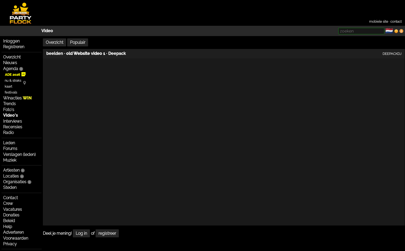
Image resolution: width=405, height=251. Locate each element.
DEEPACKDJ (392, 54)
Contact (10, 197)
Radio (8, 132)
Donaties (11, 215)
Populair (77, 42)
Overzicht (12, 57)
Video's (10, 115)
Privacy (10, 243)
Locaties (11, 176)
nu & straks (13, 80)
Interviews (12, 121)
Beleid (9, 220)
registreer (107, 233)
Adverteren (13, 232)
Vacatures (12, 209)
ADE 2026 (15, 75)
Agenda (10, 68)
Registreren (13, 46)
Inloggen (11, 41)
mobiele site (378, 21)
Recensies (12, 126)
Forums (10, 148)
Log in (81, 233)
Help (7, 226)
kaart (8, 86)
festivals (11, 92)
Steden (10, 187)
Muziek (9, 160)
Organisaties (14, 181)
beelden (54, 53)
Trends (9, 103)
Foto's (8, 109)
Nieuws (10, 62)
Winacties (17, 98)
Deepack (117, 53)
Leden (9, 142)
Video (47, 30)
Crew (8, 203)
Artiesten (11, 170)
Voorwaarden (15, 238)
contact (396, 21)
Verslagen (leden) (19, 154)
